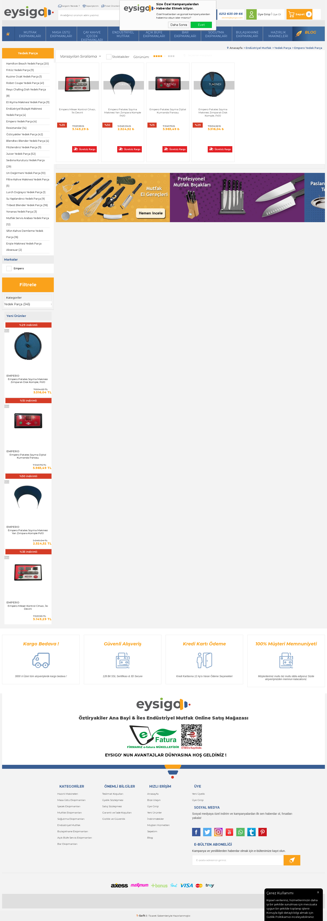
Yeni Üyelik (198, 793)
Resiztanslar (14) (16, 127)
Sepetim (152, 831)
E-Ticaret (151, 915)
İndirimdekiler (155, 818)
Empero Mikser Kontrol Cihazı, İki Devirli (28, 607)
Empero (15, 268)
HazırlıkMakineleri (278, 34)
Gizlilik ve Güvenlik (113, 818)
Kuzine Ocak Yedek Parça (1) (24, 76)
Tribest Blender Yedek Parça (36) (27, 205)
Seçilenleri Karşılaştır (197, 55)
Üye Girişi (264, 14)
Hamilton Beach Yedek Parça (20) (27, 63)
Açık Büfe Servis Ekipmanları (74, 837)
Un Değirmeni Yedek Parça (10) (25, 173)
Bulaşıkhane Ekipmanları (247, 34)
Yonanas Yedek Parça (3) (21, 211)
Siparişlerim (92, 6)
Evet (201, 25)
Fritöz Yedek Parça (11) (20, 70)
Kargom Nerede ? (70, 6)
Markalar (11, 259)
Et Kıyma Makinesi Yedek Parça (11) (27, 102)
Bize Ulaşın (154, 800)
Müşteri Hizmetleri (158, 825)
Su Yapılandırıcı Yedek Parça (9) (25, 198)
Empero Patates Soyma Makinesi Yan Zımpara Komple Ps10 (28, 532)
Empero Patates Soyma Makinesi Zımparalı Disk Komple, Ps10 (28, 381)
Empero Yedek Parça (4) (21, 121)
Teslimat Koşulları (112, 793)
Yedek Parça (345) (17, 304)
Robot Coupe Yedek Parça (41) (25, 83)
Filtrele (27, 284)
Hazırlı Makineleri (67, 793)
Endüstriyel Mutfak (123, 34)
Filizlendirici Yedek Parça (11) (23, 147)
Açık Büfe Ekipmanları (154, 34)
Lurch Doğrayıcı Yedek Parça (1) (25, 192)
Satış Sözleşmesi (112, 806)
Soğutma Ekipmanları (216, 34)
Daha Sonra (178, 25)
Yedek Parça (28, 53)
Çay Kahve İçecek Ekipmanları (92, 35)
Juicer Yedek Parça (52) (21, 153)
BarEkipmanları (185, 34)
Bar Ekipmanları (67, 843)
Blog (310, 32)
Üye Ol (277, 14)
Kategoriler (14, 297)
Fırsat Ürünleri (112, 6)
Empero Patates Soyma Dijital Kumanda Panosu (28, 456)
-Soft (141, 915)
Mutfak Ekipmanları (30, 34)
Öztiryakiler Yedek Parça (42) (24, 134)
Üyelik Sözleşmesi (112, 800)
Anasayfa (152, 793)
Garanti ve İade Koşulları (117, 812)
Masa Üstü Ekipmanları (61, 34)
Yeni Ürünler (154, 812)
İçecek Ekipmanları (68, 806)
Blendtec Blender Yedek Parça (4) (27, 140)
